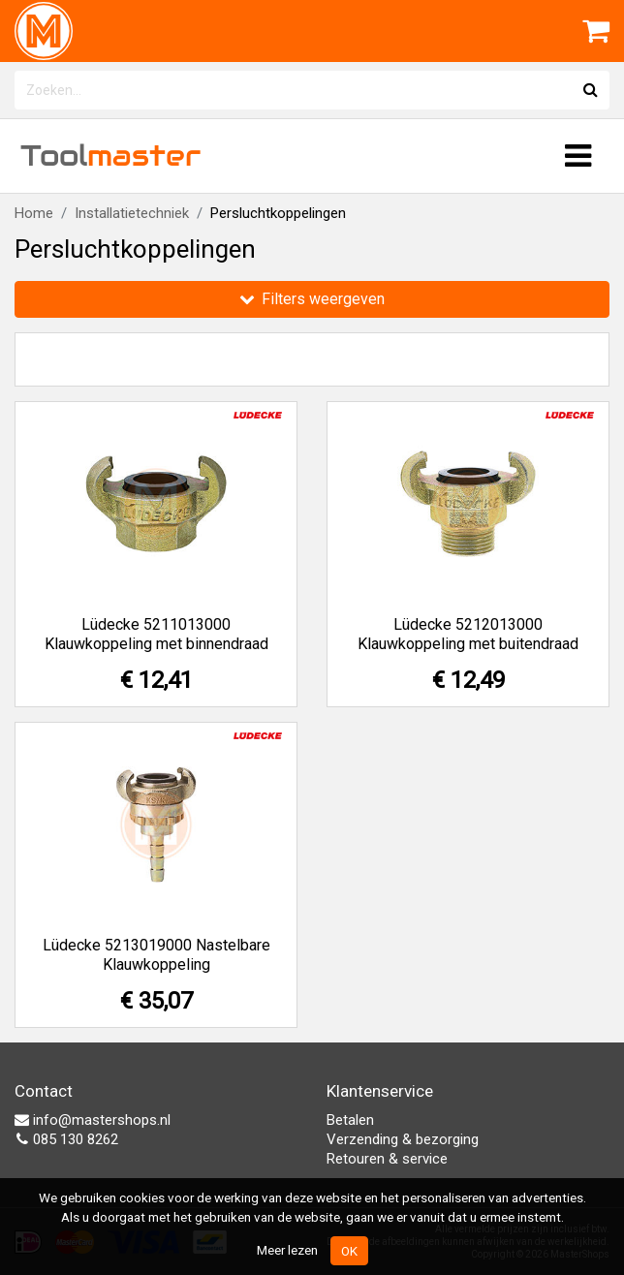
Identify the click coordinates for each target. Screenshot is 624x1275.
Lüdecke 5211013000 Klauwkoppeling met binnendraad (156, 634)
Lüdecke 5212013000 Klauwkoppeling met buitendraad (468, 634)
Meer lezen (287, 1250)
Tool (110, 155)
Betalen (350, 1120)
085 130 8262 (66, 1139)
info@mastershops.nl (93, 1120)
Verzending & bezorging (403, 1139)
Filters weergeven (312, 299)
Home (34, 213)
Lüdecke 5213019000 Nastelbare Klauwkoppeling (156, 955)
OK (349, 1251)
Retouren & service (387, 1158)
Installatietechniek (132, 213)
